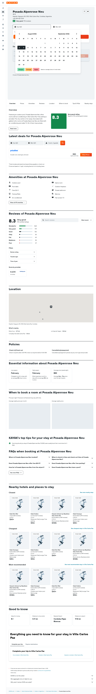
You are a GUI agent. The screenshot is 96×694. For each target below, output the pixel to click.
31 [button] (23, 65)
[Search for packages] (3, 19)
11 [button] (27, 52)
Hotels (18, 691)
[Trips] (3, 40)
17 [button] (23, 56)
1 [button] (59, 43)
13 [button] (36, 52)
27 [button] (36, 60)
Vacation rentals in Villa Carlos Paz (73, 655)
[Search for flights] (3, 8)
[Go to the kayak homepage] (12, 3)
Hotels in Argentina (39, 691)
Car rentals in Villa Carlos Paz (20, 655)
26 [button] (32, 60)
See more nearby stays (86, 492)
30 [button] (19, 65)
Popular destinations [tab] (32, 644)
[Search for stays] (3, 12)
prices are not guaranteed (44, 670)
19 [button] (32, 56)
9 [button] (19, 52)
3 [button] (23, 47)
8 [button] (59, 47)
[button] (3, 3)
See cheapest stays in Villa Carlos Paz (82, 528)
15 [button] (45, 52)
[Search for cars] (3, 15)
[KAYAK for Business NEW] (3, 35)
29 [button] (45, 60)
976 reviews (27, 21)
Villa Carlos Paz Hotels (51, 691)
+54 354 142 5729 (18, 18)
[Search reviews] (61, 220)
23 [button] (19, 60)
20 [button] (36, 56)
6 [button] (36, 47)
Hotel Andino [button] (34, 514)
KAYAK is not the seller (52, 676)
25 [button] (28, 60)
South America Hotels (27, 691)
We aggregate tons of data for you (52, 679)
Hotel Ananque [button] (77, 514)
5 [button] (32, 47)
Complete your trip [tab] (17, 644)
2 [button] (19, 47)
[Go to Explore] (3, 28)
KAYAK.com (11, 691)
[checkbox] (18, 273)
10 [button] (23, 52)
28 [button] (41, 60)
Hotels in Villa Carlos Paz (45, 655)
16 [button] (19, 56)
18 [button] (28, 56)
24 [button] (23, 60)
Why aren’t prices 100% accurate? (52, 682)
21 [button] (40, 56)
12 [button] (32, 52)
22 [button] (45, 56)
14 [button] (40, 52)
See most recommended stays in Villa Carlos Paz (79, 564)
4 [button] (72, 43)
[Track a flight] (3, 32)
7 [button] (40, 47)
